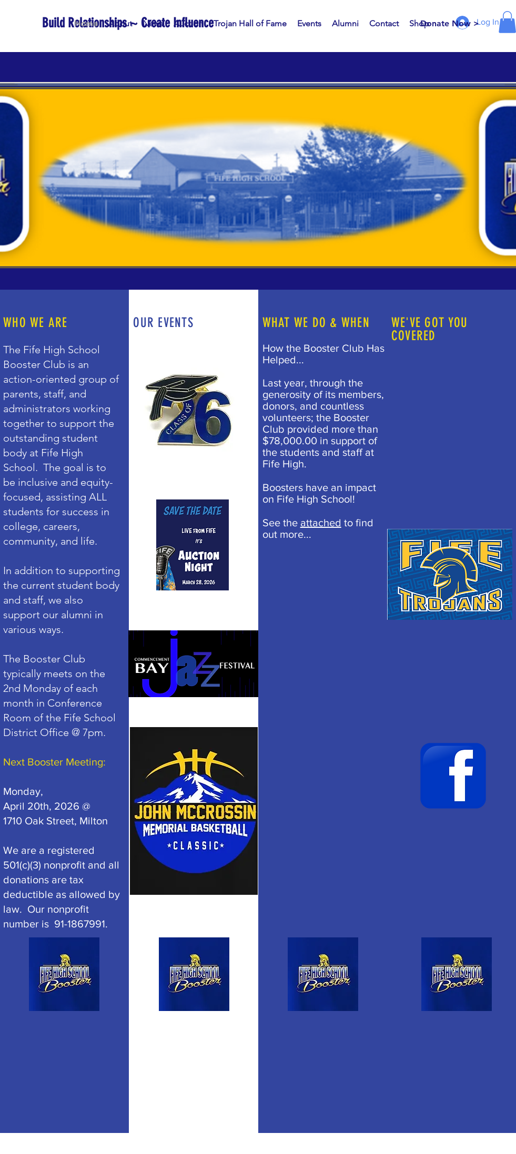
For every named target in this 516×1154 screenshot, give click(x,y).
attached (320, 522)
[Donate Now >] (449, 23)
